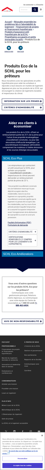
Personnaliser (22, 458)
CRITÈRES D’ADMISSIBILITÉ (19, 107)
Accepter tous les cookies (22, 465)
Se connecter (28, 5)
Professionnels (9, 346)
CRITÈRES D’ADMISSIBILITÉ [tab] (22, 232)
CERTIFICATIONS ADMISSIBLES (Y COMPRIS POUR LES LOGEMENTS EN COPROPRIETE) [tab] (22, 240)
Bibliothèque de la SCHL (11, 410)
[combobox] (25, 9)
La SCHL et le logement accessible (15, 423)
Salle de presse (7, 419)
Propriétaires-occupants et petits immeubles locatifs (20, 38)
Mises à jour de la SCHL (11, 405)
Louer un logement (9, 393)
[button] (35, 9)
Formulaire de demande (18, 225)
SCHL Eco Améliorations (18, 254)
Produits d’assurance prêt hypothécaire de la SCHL (17, 33)
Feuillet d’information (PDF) (19, 222)
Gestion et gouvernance (33, 350)
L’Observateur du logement (12, 414)
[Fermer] (42, 435)
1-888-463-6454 (26, 304)
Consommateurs (9, 381)
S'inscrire (39, 5)
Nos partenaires (30, 355)
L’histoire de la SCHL (32, 346)
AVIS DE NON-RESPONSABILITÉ (21, 321)
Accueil (8, 21)
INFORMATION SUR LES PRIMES (21, 101)
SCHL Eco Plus (12, 158)
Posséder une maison (10, 388)
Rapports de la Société (32, 359)
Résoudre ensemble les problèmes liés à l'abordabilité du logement (20, 24)
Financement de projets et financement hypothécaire (22, 28)
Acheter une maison (9, 384)
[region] (22, 451)
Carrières (27, 370)
